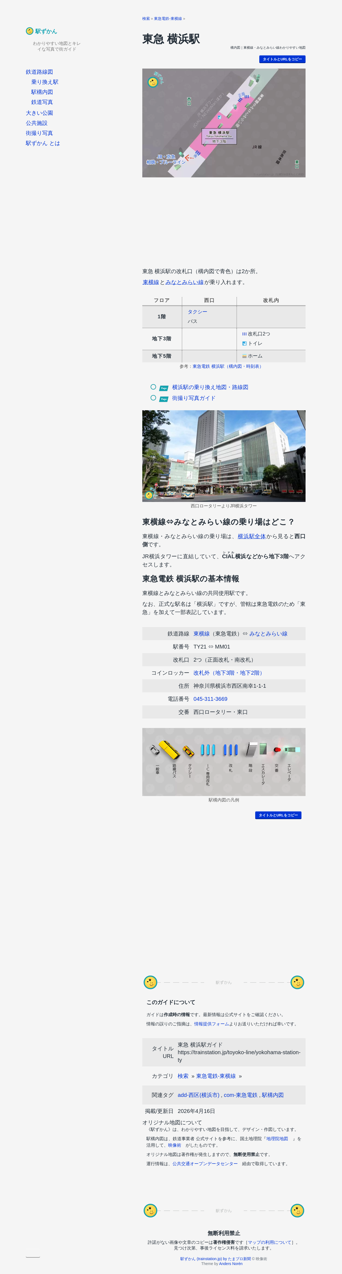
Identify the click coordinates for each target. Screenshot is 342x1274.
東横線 (151, 282)
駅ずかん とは (43, 143)
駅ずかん (46, 31)
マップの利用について (269, 1242)
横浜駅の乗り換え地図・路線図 (210, 387)
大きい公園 (39, 113)
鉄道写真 (42, 102)
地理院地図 (277, 1138)
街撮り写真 (39, 133)
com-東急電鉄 (241, 1095)
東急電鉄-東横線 (168, 18)
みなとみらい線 (185, 282)
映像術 (174, 1145)
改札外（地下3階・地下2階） (229, 673)
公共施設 (37, 123)
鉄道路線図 (39, 72)
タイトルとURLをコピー (282, 59)
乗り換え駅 (44, 82)
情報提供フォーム (211, 1024)
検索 (146, 18)
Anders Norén (230, 1263)
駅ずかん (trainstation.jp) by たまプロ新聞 (215, 1259)
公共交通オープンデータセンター (205, 1163)
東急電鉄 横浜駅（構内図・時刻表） (228, 366)
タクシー (197, 311)
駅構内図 (42, 92)
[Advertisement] (224, 221)
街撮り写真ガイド (194, 398)
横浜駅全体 (252, 536)
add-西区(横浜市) (198, 1095)
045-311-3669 (210, 699)
